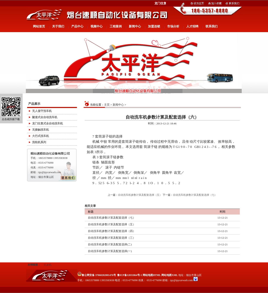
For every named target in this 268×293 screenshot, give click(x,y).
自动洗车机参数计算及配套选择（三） (112, 237)
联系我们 (212, 26)
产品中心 (77, 26)
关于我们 (58, 26)
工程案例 (116, 26)
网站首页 (39, 26)
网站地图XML (169, 275)
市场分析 (173, 26)
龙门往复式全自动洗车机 (47, 123)
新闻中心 (135, 26)
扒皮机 (47, 264)
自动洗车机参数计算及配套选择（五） (140, 194)
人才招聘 (192, 26)
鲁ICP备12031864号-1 (129, 275)
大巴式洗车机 (40, 136)
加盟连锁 (154, 26)
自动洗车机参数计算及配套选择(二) (110, 244)
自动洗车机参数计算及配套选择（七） (195, 194)
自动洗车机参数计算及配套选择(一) (110, 251)
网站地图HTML (152, 275)
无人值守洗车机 (42, 111)
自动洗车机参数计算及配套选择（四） (112, 231)
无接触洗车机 (40, 129)
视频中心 (96, 26)
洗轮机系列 (39, 142)
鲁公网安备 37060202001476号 (96, 275)
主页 (107, 104)
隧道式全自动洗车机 (44, 117)
